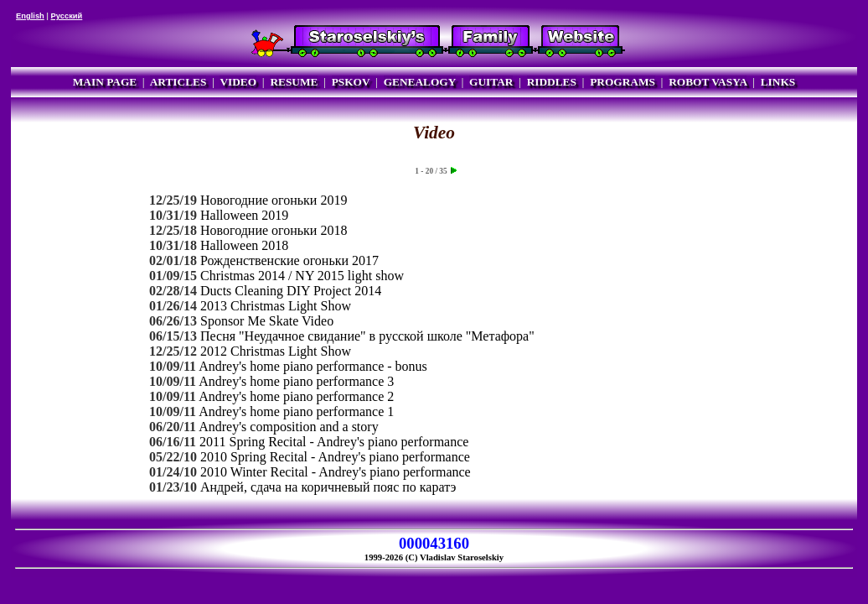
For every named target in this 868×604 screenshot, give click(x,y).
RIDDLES (551, 82)
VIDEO (238, 82)
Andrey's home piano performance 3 (296, 381)
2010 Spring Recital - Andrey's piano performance (335, 457)
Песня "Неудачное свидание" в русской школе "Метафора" (367, 336)
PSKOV (351, 82)
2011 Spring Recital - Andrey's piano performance (333, 442)
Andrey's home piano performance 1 (296, 411)
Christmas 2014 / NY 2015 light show (302, 275)
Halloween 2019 (244, 215)
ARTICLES (178, 82)
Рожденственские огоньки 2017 (289, 260)
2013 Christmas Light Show (275, 306)
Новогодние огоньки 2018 (273, 230)
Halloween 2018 (244, 245)
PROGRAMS (622, 82)
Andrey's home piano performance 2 (296, 396)
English (30, 16)
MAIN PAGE (105, 82)
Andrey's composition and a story (288, 426)
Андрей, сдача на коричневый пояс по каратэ (328, 487)
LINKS (778, 82)
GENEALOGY (420, 82)
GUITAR (491, 82)
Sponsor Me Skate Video (266, 321)
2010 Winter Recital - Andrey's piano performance (335, 472)
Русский (67, 16)
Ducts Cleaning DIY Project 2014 (290, 291)
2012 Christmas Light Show (275, 351)
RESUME (294, 82)
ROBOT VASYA (708, 82)
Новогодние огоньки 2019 (273, 200)
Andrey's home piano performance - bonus (313, 366)
